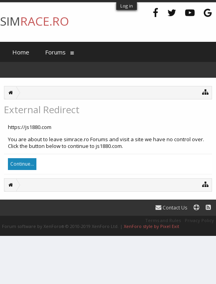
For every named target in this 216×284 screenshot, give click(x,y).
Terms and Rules (163, 220)
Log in (126, 6)
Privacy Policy (199, 220)
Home (20, 52)
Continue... (22, 164)
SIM (34, 21)
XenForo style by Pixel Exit (151, 226)
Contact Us (171, 207)
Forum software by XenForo (60, 226)
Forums (55, 52)
